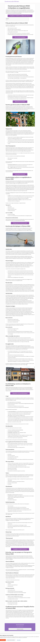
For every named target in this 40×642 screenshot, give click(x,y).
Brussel (22, 2)
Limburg (28, 2)
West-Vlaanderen (32, 2)
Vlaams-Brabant (20, 3)
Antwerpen (19, 2)
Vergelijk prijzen (20, 631)
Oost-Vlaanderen (25, 2)
